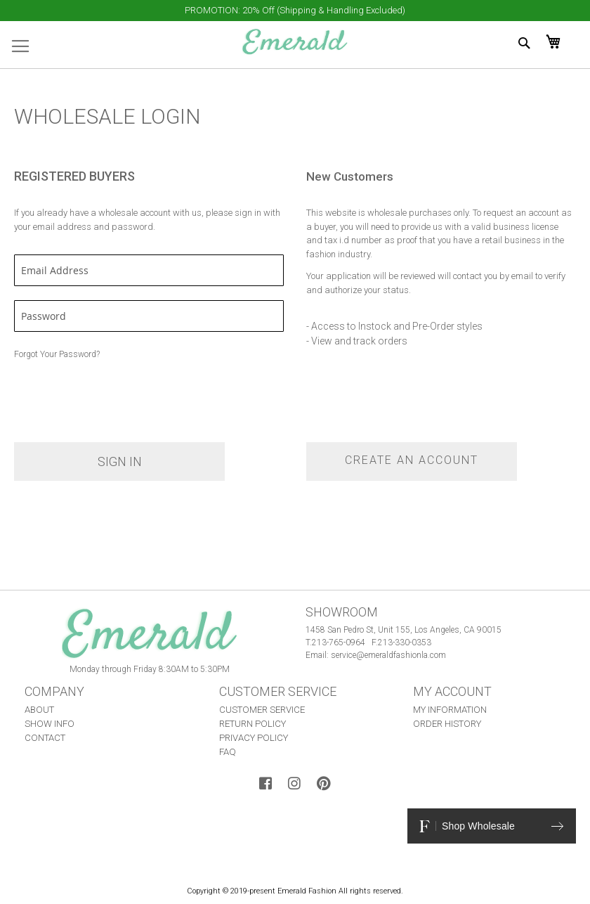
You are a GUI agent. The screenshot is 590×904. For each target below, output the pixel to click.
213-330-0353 (404, 642)
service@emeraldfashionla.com (388, 655)
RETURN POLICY (252, 723)
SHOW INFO (49, 723)
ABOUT (39, 709)
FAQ (227, 752)
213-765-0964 (338, 642)
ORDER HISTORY (447, 723)
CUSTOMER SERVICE (262, 709)
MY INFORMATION (450, 709)
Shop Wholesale (491, 826)
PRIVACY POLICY (253, 737)
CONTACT (45, 737)
